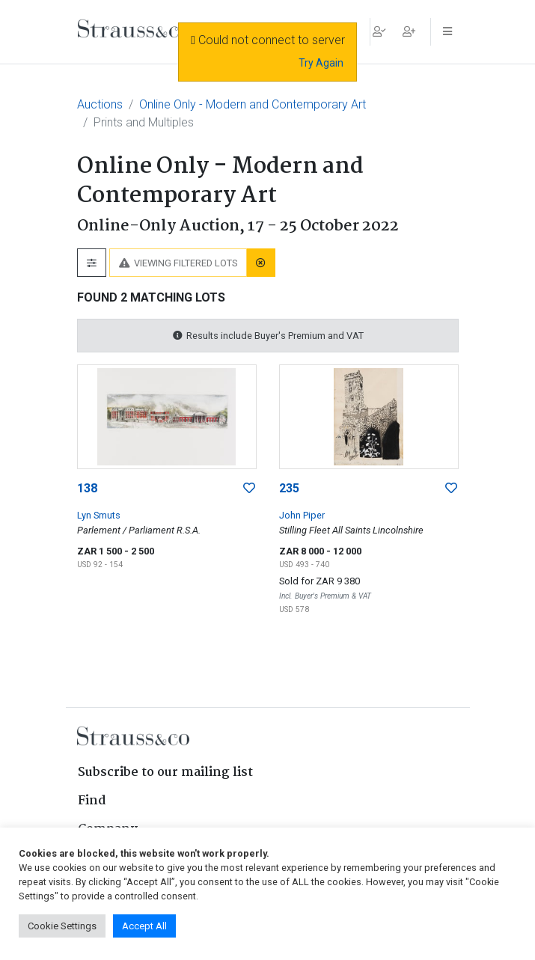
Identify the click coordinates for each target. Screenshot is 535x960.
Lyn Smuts (98, 515)
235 (289, 488)
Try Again (321, 63)
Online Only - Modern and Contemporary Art (252, 104)
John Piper (302, 515)
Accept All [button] (144, 926)
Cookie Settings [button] (62, 926)
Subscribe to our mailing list (165, 772)
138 (87, 488)
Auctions (100, 104)
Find (92, 801)
